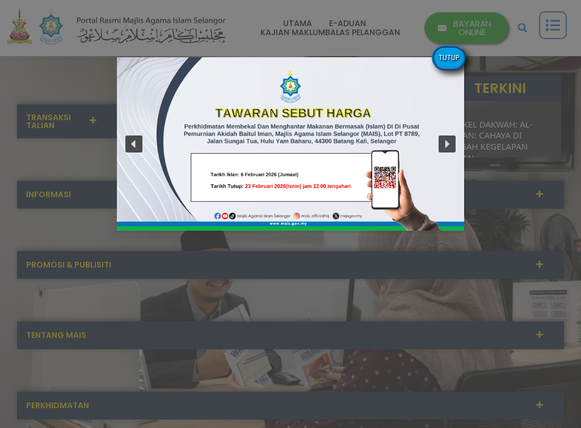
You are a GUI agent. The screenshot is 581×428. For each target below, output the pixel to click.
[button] (133, 143)
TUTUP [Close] (449, 57)
